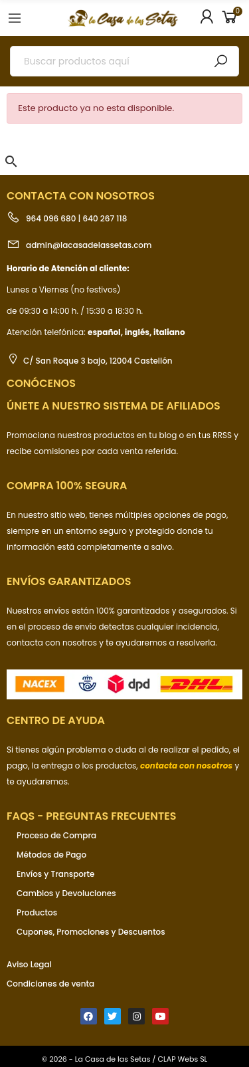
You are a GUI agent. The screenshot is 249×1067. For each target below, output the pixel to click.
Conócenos (41, 383)
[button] (11, 161)
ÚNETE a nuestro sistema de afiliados (113, 406)
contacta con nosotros (53, 642)
